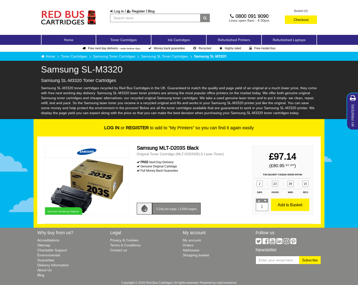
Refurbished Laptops (289, 40)
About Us (44, 270)
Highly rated (230, 48)
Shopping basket (196, 255)
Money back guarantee (166, 48)
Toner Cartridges (74, 56)
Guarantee (45, 260)
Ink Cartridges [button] (179, 40)
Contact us (118, 250)
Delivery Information (53, 265)
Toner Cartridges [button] (123, 40)
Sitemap (43, 245)
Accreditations (48, 240)
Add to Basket (290, 205)
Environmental (48, 255)
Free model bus (262, 48)
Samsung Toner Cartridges (114, 56)
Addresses (191, 250)
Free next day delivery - (111, 48)
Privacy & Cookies (124, 240)
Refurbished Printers (234, 40)
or (126, 127)
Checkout (301, 20)
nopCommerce (227, 283)
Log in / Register (127, 11)
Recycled (202, 48)
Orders (188, 245)
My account (192, 240)
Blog (151, 11)
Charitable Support (52, 250)
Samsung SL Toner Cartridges (164, 56)
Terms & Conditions (125, 245)
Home (68, 40)
